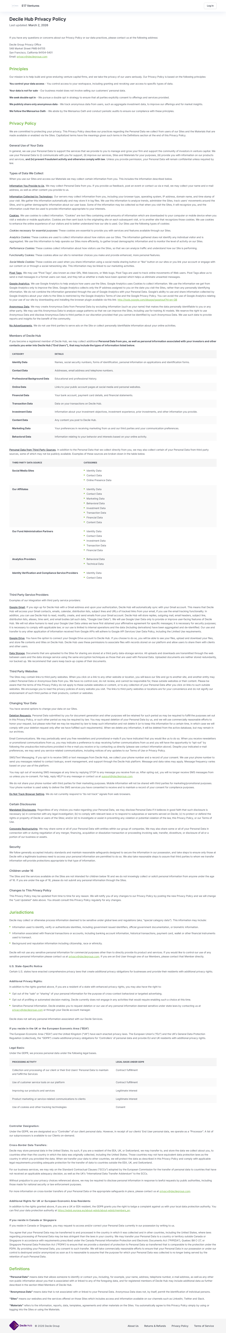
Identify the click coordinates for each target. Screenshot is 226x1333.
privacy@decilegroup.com (32, 56)
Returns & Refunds (155, 1325)
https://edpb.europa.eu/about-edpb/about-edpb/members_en (94, 1210)
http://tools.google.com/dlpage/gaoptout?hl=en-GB (147, 299)
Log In (210, 5)
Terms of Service (204, 1325)
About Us (133, 1325)
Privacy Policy (180, 1325)
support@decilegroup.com (117, 776)
